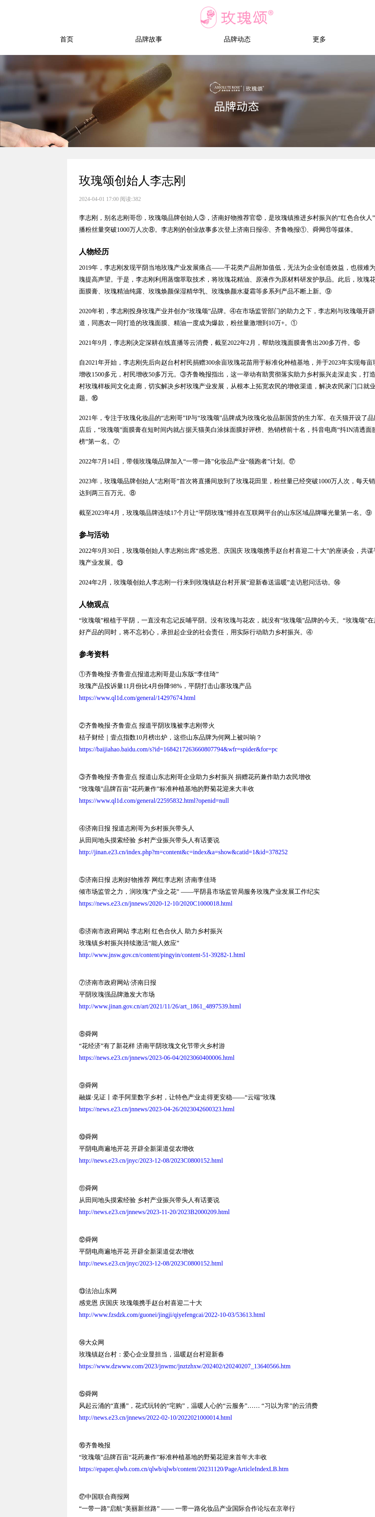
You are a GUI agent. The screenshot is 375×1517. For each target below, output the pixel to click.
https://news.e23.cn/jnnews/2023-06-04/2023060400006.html (156, 1057)
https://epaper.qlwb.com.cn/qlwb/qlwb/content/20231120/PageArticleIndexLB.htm (184, 1469)
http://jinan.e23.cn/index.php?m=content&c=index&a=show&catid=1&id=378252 (183, 852)
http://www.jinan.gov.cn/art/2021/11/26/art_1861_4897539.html (160, 1006)
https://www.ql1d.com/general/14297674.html (137, 697)
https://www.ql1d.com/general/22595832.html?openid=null (154, 800)
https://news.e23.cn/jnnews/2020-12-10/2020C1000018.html (155, 903)
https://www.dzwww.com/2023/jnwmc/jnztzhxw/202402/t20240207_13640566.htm (185, 1366)
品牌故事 (148, 39)
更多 (319, 39)
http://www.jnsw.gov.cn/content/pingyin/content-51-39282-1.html (162, 954)
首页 (66, 39)
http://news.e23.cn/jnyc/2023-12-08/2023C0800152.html (151, 1160)
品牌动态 (237, 39)
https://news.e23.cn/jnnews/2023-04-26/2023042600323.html (156, 1109)
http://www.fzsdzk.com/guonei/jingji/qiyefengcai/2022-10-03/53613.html (172, 1314)
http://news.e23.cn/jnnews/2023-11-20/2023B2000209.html (154, 1212)
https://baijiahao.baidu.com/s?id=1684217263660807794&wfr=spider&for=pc (178, 749)
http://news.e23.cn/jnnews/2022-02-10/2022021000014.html (155, 1417)
